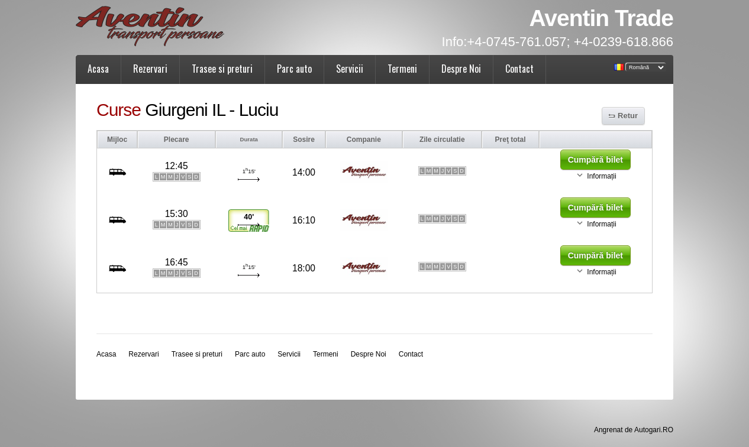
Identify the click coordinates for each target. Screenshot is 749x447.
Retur (628, 115)
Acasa (98, 68)
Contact (519, 68)
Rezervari (150, 68)
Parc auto (294, 68)
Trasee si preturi (222, 68)
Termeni (402, 68)
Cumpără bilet (595, 159)
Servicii (349, 68)
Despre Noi (461, 68)
